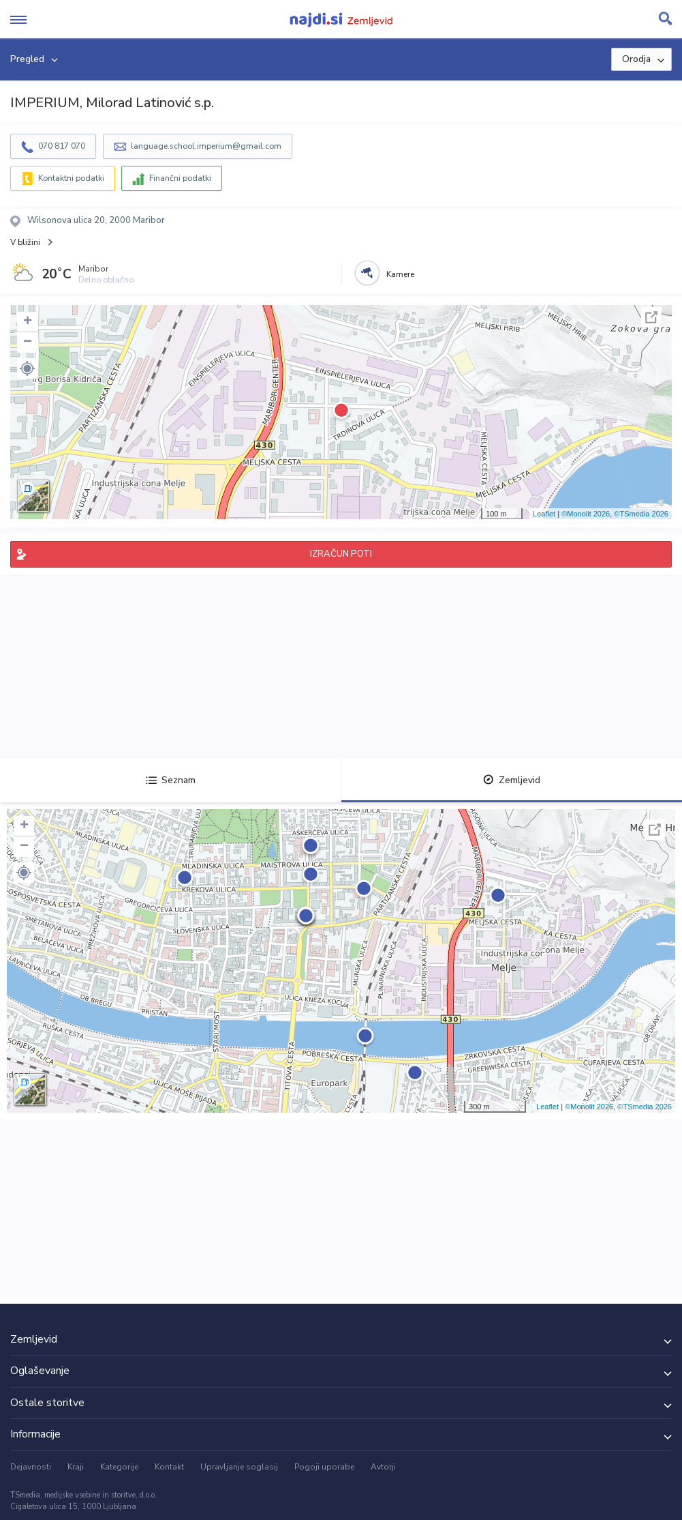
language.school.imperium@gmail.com (206, 146)
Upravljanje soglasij (239, 1466)
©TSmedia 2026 (641, 514)
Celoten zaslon (651, 317)
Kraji (75, 1466)
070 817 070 (61, 146)
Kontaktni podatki (71, 178)
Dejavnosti (30, 1466)
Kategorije (119, 1466)
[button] (27, 368)
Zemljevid (511, 780)
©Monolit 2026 (585, 514)
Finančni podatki (180, 178)
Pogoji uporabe (324, 1466)
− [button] (27, 342)
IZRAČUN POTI (341, 554)
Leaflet (544, 514)
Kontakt (169, 1466)
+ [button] (27, 322)
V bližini (25, 242)
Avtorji (383, 1466)
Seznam (171, 780)
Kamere (400, 274)
